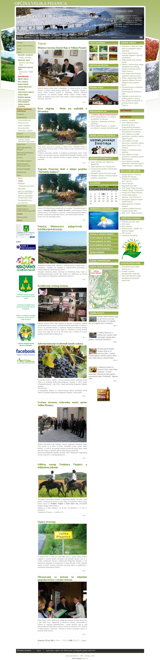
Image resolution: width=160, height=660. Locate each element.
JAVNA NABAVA (97, 252)
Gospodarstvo (22, 117)
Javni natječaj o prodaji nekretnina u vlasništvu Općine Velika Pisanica (133, 157)
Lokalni (20, 181)
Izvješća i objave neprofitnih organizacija (26, 140)
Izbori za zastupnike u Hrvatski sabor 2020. (26, 192)
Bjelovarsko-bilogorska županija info (25, 154)
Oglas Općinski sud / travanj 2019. (103, 167)
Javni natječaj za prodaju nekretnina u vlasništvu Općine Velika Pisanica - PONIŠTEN (133, 163)
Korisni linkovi (22, 206)
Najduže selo (124, 11)
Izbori (19, 175)
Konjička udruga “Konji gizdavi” (133, 190)
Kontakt (20, 214)
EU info (19, 158)
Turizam (20, 134)
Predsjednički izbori (25, 200)
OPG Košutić (126, 233)
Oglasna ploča (22, 217)
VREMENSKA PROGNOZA (101, 209)
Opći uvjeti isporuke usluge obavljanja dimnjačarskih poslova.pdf (131, 278)
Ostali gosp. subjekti (25, 131)
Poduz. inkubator (24, 126)
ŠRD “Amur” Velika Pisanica (132, 213)
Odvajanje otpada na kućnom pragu (103, 173)
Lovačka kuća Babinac (130, 235)
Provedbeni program (24, 161)
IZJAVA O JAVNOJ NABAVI (102, 234)
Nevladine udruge (23, 137)
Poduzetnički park (24, 120)
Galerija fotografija (23, 169)
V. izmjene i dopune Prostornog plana (104, 115)
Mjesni (20, 178)
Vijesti (38, 38)
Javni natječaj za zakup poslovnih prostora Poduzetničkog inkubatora (131, 125)
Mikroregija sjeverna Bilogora (24, 148)
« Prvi (57, 640)
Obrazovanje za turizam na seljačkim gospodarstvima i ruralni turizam (62, 578)
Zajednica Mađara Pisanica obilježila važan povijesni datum (131, 82)
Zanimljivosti (21, 172)
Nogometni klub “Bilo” (129, 186)
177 (77, 640)
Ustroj (19, 52)
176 (74, 640)
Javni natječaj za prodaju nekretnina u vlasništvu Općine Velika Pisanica (133, 136)
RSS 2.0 (85, 658)
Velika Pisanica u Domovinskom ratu (23, 165)
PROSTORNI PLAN (98, 111)
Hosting (87, 656)
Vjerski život (21, 144)
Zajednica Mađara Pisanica (131, 209)
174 (67, 640)
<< (91, 187)
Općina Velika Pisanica (25, 46)
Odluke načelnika (25, 58)
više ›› (84, 102)
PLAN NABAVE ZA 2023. (100, 245)
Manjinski (21, 183)
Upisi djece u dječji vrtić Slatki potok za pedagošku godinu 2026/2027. (132, 48)
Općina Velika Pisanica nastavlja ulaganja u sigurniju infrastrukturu (132, 55)
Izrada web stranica (71, 656)
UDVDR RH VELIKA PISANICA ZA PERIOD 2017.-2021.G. (130, 179)
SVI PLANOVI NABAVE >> (101, 249)
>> (116, 187)
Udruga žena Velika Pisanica (132, 193)
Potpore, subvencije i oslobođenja (24, 110)
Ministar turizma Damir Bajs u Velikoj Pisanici (62, 47)
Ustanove (20, 114)
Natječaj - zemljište (128, 120)
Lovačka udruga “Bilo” (129, 211)
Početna (20, 43)
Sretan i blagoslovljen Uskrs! (132, 78)
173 (63, 640)
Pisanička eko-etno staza (131, 222)
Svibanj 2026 (103, 187)
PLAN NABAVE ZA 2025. (100, 238)
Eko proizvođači (23, 128)
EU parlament (23, 203)
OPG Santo (126, 224)
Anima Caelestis (127, 184)
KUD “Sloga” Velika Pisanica (132, 188)
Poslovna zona (23, 123)
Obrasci (20, 220)
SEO (93, 656)
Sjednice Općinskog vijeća (26, 64)
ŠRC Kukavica (127, 226)
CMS (81, 656)
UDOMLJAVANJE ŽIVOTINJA (103, 136)
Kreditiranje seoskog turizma (53, 285)
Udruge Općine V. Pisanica (131, 175)
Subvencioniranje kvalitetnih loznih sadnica (60, 343)
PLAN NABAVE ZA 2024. (100, 241)
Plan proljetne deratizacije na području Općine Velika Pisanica (132, 103)
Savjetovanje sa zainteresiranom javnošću (26, 210)
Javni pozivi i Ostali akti (26, 73)
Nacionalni (21, 189)
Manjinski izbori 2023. (26, 186)
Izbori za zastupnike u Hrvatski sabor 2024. (26, 197)
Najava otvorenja (47, 522)
